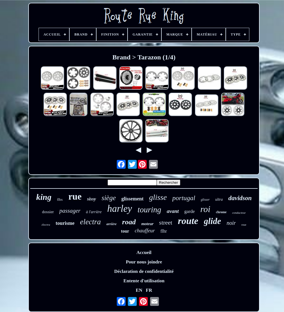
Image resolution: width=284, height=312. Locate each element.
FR (149, 290)
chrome (221, 212)
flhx (60, 199)
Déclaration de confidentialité (144, 271)
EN (139, 290)
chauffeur (145, 230)
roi (205, 209)
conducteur (239, 212)
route (188, 221)
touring (149, 209)
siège (109, 198)
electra (90, 222)
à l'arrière (94, 212)
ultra (219, 199)
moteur (147, 224)
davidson (240, 198)
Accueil (143, 252)
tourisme (64, 223)
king (43, 197)
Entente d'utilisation (143, 280)
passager (69, 210)
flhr (164, 231)
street (166, 222)
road (129, 222)
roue (243, 224)
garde (189, 211)
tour (125, 231)
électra (46, 224)
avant (173, 211)
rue (75, 197)
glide (212, 221)
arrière (111, 224)
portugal (183, 198)
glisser (205, 200)
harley (119, 208)
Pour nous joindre (144, 262)
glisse (158, 197)
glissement (132, 199)
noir (231, 223)
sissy (91, 199)
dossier (48, 212)
